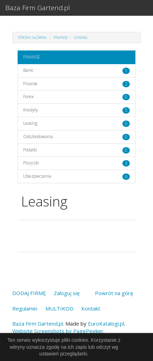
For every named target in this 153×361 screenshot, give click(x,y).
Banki (28, 70)
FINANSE (60, 37)
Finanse (30, 84)
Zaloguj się (66, 293)
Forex (28, 97)
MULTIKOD (59, 308)
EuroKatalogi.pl (106, 323)
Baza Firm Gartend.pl (37, 7)
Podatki (30, 150)
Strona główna (32, 37)
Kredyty (30, 110)
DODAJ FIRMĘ (29, 293)
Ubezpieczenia (37, 176)
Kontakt (90, 308)
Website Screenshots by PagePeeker (57, 330)
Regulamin (24, 308)
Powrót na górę (114, 293)
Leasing (81, 37)
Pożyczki (31, 163)
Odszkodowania (38, 136)
